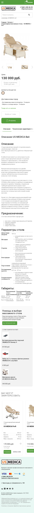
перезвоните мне (9, 323)
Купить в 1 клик (10, 114)
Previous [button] (3, 67)
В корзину (11, 120)
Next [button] (32, 67)
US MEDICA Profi (10, 426)
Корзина (30, 2)
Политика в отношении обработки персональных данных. (16, 506)
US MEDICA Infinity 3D (17, 378)
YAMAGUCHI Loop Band (17, 360)
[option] (9, 67)
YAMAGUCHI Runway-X (17, 341)
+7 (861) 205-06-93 (26, 7)
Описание (7, 129)
